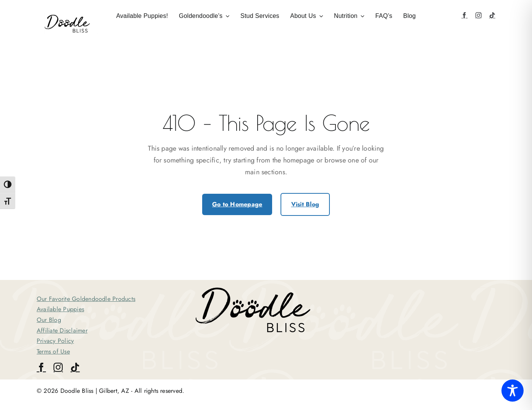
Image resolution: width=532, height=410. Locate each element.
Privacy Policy (55, 340)
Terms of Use (53, 351)
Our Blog (49, 319)
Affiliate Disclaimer (62, 330)
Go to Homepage (237, 204)
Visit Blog (305, 204)
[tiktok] (492, 15)
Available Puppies (60, 309)
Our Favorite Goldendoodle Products (86, 298)
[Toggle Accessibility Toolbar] (512, 390)
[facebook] (464, 15)
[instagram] (478, 15)
